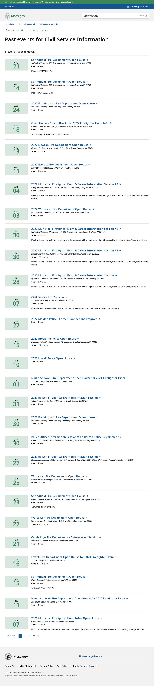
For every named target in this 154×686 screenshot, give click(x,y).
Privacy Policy (46, 666)
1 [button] (20, 635)
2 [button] (24, 635)
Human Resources (40, 30)
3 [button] (29, 635)
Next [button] (35, 635)
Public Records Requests (85, 666)
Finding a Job (14, 24)
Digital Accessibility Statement (20, 666)
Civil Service (26, 30)
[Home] (5, 24)
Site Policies (63, 666)
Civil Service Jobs (29, 24)
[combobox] (115, 16)
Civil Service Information (48, 24)
